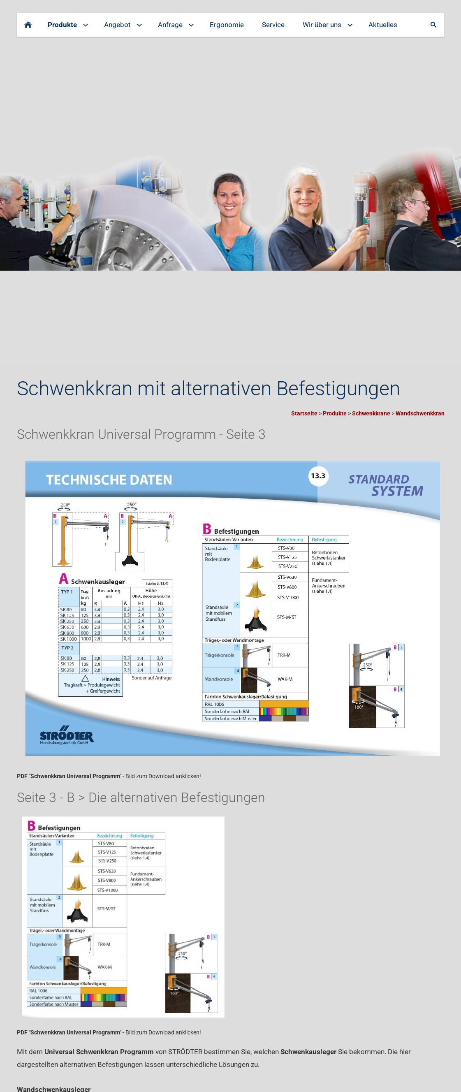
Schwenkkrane (371, 413)
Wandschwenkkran (420, 413)
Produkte (335, 413)
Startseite (304, 413)
